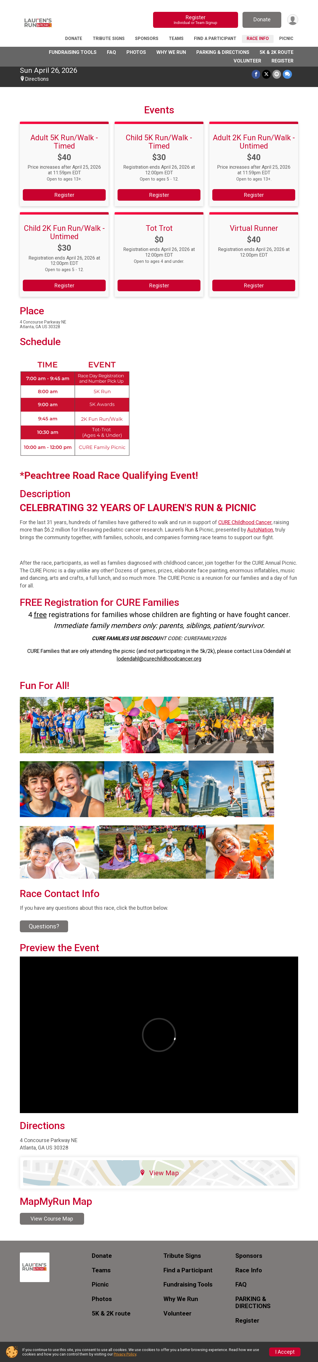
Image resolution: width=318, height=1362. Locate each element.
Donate (262, 19)
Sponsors (146, 38)
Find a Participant (215, 38)
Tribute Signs (109, 38)
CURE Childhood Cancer (245, 522)
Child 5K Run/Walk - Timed (159, 141)
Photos (136, 52)
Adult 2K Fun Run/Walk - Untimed (254, 141)
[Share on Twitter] (266, 74)
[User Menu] (292, 19)
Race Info (258, 38)
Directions (37, 79)
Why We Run (171, 52)
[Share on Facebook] (256, 74)
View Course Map (51, 1219)
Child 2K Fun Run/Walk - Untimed (64, 232)
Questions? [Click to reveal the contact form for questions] (44, 926)
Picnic (286, 38)
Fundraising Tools (73, 52)
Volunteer (247, 61)
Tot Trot (159, 228)
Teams (176, 38)
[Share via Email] (276, 74)
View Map (159, 1173)
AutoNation (260, 530)
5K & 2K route (276, 52)
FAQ (111, 52)
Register (195, 19)
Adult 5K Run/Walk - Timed (64, 141)
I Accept (285, 1352)
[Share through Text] (287, 74)
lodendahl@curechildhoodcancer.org (159, 659)
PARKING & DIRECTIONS (222, 52)
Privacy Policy (125, 1354)
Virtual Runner (254, 228)
